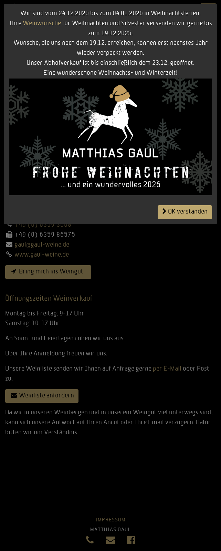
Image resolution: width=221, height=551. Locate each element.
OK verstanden (185, 211)
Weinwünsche (42, 23)
